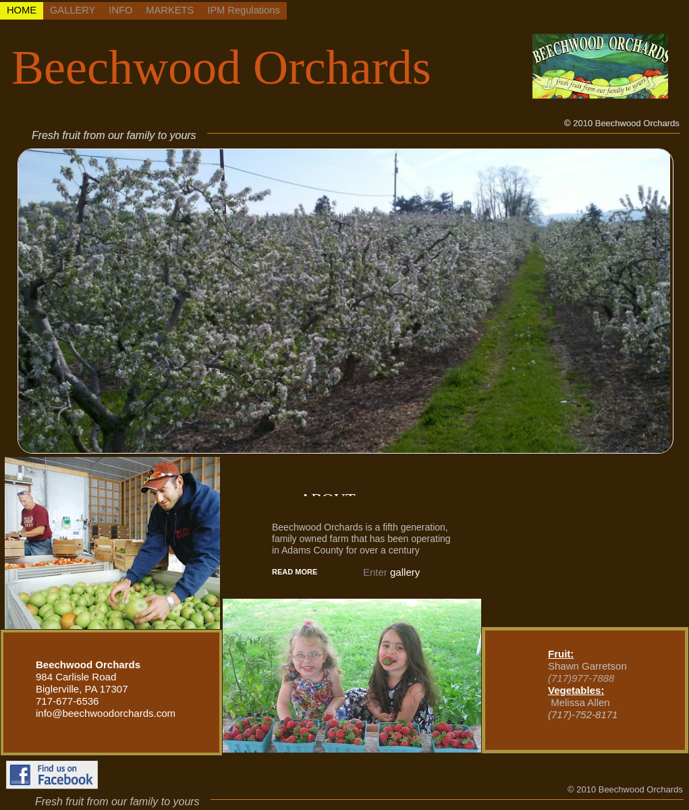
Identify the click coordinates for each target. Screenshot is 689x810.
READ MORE (294, 572)
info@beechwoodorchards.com (105, 713)
